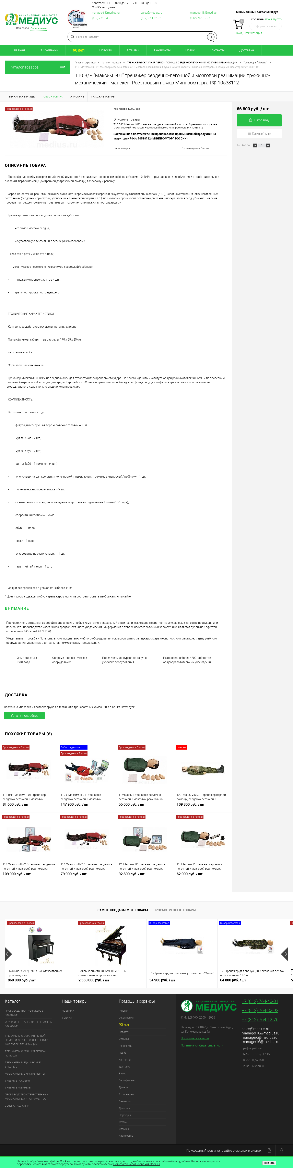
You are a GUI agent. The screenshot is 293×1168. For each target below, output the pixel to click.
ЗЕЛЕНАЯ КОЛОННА (17, 1105)
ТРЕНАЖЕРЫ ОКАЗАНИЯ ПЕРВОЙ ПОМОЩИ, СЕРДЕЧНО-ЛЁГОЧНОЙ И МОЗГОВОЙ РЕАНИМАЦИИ (26, 1040)
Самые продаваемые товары (122, 910)
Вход (239, 33)
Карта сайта (126, 1135)
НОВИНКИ (68, 1010)
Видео (122, 1073)
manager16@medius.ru (260, 1042)
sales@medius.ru (151, 12)
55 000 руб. (145, 806)
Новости (105, 50)
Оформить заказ (266, 26)
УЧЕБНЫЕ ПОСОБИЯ (17, 1080)
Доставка (246, 50)
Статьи (123, 1122)
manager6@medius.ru (106, 12)
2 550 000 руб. (111, 982)
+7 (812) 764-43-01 (260, 1001)
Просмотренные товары (174, 910)
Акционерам (126, 1094)
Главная (18, 50)
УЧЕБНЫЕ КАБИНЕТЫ (18, 1087)
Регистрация (253, 33)
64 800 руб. (252, 982)
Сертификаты (127, 1080)
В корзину (259, 120)
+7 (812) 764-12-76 (260, 1020)
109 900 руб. (29, 875)
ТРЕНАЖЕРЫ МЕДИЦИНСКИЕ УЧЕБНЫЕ (22, 1064)
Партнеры (125, 1115)
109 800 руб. (203, 806)
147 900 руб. (87, 806)
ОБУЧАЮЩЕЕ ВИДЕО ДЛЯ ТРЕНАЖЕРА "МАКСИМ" (28, 1024)
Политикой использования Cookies (136, 1164)
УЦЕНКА (67, 1017)
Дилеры (123, 1087)
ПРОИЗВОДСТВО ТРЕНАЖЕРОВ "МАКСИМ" (24, 1012)
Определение (39, 28)
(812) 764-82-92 (151, 18)
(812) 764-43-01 (102, 18)
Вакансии (124, 1101)
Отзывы (133, 50)
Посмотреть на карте (195, 1038)
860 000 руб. (40, 982)
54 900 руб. (182, 982)
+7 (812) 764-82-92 (260, 1010)
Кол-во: (246, 145)
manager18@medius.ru (205, 12)
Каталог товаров (37, 67)
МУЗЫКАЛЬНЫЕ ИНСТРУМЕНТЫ (25, 1073)
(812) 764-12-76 (200, 18)
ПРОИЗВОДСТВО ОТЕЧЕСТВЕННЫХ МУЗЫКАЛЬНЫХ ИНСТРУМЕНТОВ (26, 1096)
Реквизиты (162, 50)
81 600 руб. (29, 806)
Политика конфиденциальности (202, 1045)
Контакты (217, 50)
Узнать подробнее (24, 716)
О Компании (49, 50)
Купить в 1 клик (259, 133)
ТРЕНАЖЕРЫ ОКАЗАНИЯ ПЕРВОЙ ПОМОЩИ (25, 1053)
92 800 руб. (145, 875)
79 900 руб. (87, 875)
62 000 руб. (203, 875)
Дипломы (124, 1108)
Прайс (190, 50)
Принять (269, 1162)
